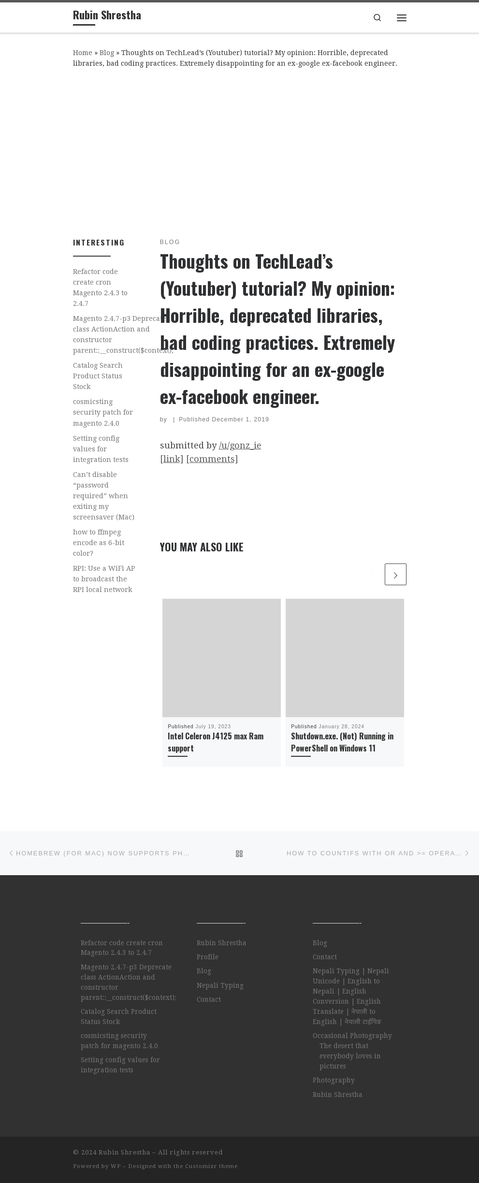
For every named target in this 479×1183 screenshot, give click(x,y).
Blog (107, 53)
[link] (172, 459)
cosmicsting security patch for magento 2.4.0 (103, 412)
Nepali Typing (220, 985)
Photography (334, 1080)
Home (82, 53)
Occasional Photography (352, 1035)
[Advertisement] (240, 150)
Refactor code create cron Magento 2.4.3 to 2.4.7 (100, 287)
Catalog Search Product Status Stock (98, 375)
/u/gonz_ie (240, 445)
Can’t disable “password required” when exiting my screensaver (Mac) (103, 496)
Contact (209, 999)
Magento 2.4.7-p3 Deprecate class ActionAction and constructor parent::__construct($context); (123, 334)
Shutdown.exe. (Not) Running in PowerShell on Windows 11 (342, 741)
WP (116, 1166)
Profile (207, 957)
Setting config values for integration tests (101, 448)
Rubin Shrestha (222, 943)
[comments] (212, 459)
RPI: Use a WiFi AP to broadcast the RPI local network (104, 578)
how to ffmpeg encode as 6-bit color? (98, 542)
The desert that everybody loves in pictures (350, 1056)
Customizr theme (211, 1166)
